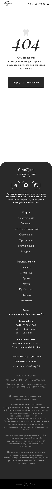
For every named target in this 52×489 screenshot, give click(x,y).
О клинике (26, 272)
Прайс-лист (26, 289)
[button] (48, 4)
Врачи (26, 278)
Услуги (26, 284)
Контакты (26, 300)
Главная (26, 267)
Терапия (26, 223)
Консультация (26, 218)
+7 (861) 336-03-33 (36, 4)
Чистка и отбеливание (26, 229)
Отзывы (26, 295)
